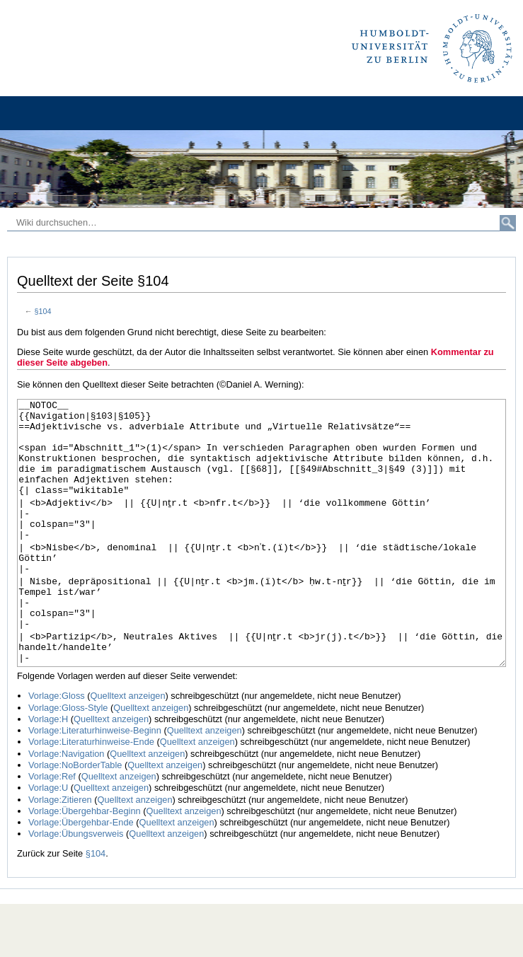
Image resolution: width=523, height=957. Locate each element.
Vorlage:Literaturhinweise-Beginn (94, 783)
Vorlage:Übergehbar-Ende (81, 875)
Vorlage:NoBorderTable (75, 818)
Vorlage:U (48, 840)
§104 (43, 311)
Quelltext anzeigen (128, 748)
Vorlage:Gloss (56, 748)
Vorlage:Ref (52, 829)
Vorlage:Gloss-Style (68, 760)
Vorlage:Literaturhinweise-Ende (91, 794)
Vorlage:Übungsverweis (75, 886)
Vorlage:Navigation (66, 806)
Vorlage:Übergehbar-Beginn (84, 864)
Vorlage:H (48, 772)
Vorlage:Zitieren (60, 852)
